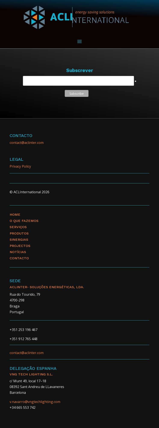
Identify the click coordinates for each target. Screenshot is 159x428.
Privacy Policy (20, 166)
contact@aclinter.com (27, 142)
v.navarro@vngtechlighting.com (35, 401)
